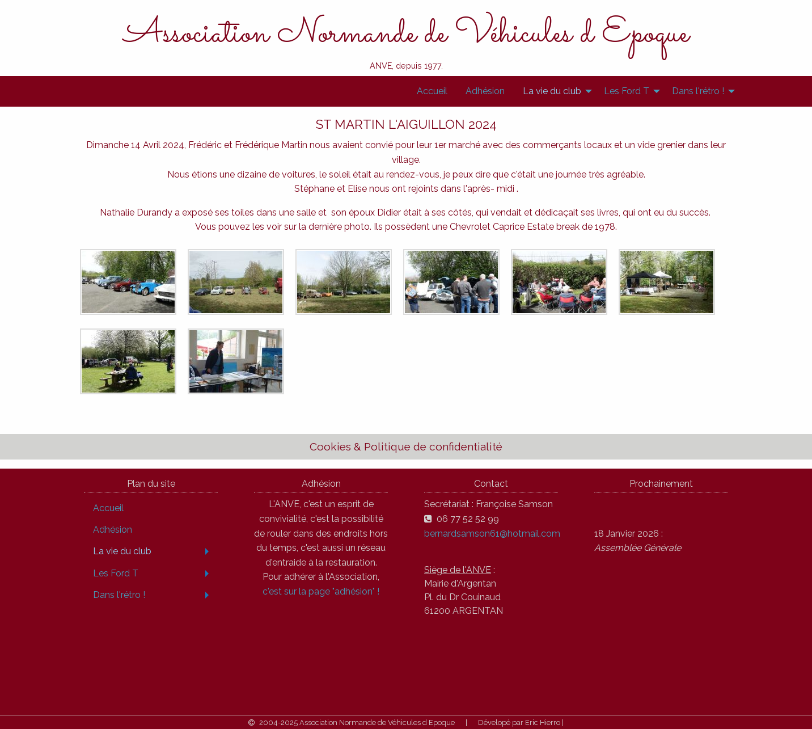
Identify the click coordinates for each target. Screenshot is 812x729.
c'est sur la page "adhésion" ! (321, 591)
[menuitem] (432, 91)
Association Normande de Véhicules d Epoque (406, 34)
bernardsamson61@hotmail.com (492, 533)
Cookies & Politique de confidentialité (406, 446)
